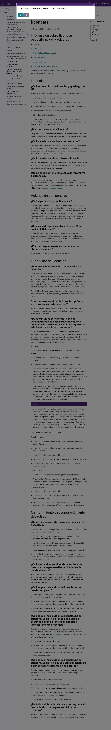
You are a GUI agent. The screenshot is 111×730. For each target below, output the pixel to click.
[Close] (93, 4)
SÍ (20, 15)
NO (26, 15)
